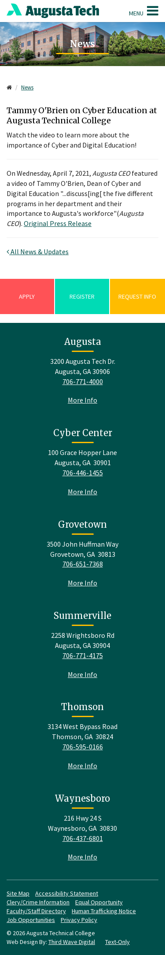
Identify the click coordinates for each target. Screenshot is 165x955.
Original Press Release (58, 223)
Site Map (18, 893)
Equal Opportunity (99, 902)
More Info (82, 400)
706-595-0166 (82, 746)
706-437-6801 (82, 838)
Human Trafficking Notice (104, 911)
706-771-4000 (82, 381)
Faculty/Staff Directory (36, 911)
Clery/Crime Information (38, 902)
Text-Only (117, 942)
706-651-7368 (82, 563)
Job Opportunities (31, 920)
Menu (143, 10)
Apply (27, 296)
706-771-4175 (82, 655)
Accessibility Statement (66, 893)
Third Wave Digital (71, 942)
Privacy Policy (79, 920)
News (27, 87)
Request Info (137, 296)
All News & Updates (38, 251)
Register (82, 296)
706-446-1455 (82, 472)
